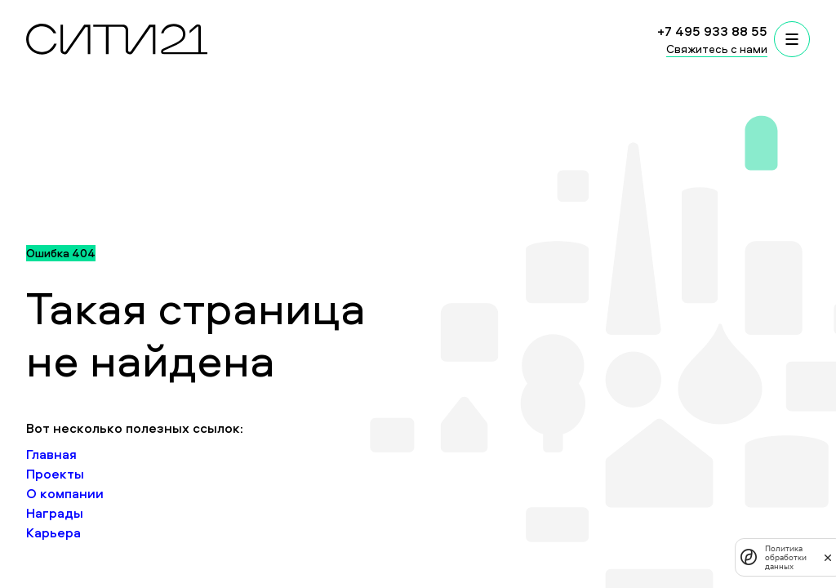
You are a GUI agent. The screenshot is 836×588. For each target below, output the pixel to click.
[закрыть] (828, 557)
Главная (51, 454)
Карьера (53, 532)
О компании (65, 493)
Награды (54, 513)
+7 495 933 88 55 (712, 31)
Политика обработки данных (786, 557)
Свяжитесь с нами (716, 48)
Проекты (55, 474)
